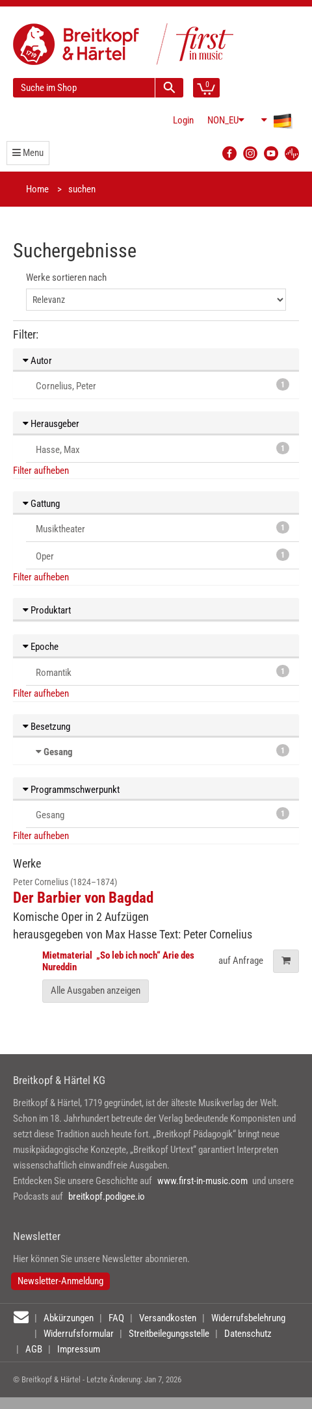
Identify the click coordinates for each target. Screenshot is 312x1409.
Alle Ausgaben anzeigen (95, 990)
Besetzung (46, 726)
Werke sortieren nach (66, 277)
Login (183, 120)
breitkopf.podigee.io (106, 1196)
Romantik (162, 672)
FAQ (116, 1318)
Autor (37, 361)
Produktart (47, 610)
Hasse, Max (162, 449)
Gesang (58, 752)
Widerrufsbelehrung (248, 1318)
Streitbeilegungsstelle (169, 1333)
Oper (162, 555)
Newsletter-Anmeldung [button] (60, 1281)
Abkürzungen (69, 1318)
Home (37, 189)
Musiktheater (162, 528)
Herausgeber (51, 424)
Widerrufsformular (79, 1333)
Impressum (78, 1349)
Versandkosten (167, 1318)
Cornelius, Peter (162, 385)
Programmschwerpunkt (71, 789)
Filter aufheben (41, 470)
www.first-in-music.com (202, 1181)
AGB (33, 1349)
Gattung (41, 504)
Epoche (40, 647)
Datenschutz (248, 1333)
